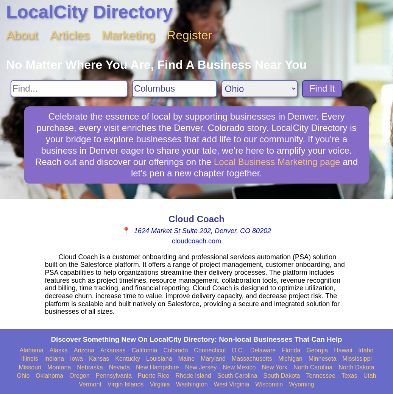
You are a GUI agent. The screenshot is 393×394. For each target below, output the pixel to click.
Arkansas (113, 350)
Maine (186, 358)
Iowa (76, 358)
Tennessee (320, 375)
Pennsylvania (114, 375)
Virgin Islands (126, 384)
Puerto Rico (154, 375)
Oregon (79, 375)
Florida (291, 350)
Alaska (59, 350)
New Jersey (201, 367)
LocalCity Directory (89, 12)
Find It (322, 88)
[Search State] (259, 88)
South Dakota (282, 375)
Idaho (365, 350)
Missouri (30, 367)
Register (189, 35)
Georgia (317, 350)
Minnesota (323, 358)
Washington (192, 384)
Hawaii (343, 350)
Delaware (263, 350)
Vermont (90, 384)
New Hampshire (157, 367)
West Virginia (232, 384)
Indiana (54, 358)
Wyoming (301, 384)
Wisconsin (269, 384)
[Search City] (174, 88)
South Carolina (237, 375)
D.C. (238, 350)
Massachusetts (252, 358)
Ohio (23, 375)
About (22, 35)
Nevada (119, 367)
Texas (349, 375)
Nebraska (90, 367)
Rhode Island (193, 375)
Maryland (213, 358)
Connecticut (210, 350)
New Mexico (239, 367)
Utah (369, 375)
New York (274, 367)
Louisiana (159, 358)
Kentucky (127, 358)
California (145, 350)
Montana (59, 367)
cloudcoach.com (196, 241)
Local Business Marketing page (277, 162)
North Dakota (356, 367)
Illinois (29, 358)
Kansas (99, 358)
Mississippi (357, 358)
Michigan (290, 358)
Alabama (32, 350)
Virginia (160, 384)
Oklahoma (49, 375)
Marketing (128, 35)
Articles (70, 35)
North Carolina (312, 367)
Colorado (175, 350)
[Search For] (69, 88)
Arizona (84, 350)
